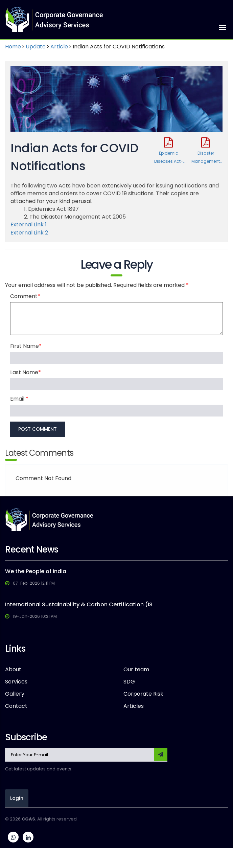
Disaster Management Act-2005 (206, 151)
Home (13, 46)
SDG (129, 681)
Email (19, 399)
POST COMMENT (37, 429)
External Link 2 (29, 233)
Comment (25, 296)
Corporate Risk (143, 694)
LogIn (16, 798)
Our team (136, 669)
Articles (133, 706)
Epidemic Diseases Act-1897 (168, 151)
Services (16, 681)
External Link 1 (28, 224)
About (13, 669)
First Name (26, 346)
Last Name (25, 372)
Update (36, 46)
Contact (16, 706)
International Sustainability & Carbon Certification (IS (79, 604)
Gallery (14, 694)
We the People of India (35, 571)
